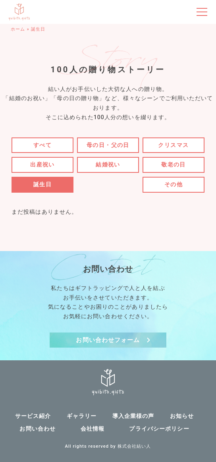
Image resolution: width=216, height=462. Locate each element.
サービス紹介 (33, 416)
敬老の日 (173, 164)
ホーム (18, 29)
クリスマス (173, 145)
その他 (173, 184)
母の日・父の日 (108, 145)
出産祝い (42, 164)
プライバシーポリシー (159, 428)
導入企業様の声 (133, 416)
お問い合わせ (37, 428)
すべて (42, 145)
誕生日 (42, 184)
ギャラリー (82, 416)
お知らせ (182, 416)
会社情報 (92, 428)
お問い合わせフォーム (108, 340)
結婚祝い (108, 164)
